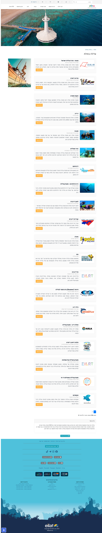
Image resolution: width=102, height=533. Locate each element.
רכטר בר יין (51, 487)
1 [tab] (52, 47)
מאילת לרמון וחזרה (46, 457)
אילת (94, 49)
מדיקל (51, 483)
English (40, 468)
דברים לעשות (51, 6)
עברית (62, 468)
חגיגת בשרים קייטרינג (51, 486)
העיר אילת (59, 6)
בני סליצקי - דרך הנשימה (79, 489)
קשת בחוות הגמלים (79, 490)
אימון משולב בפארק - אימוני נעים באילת (23, 486)
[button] (3, 530)
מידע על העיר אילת (59, 441)
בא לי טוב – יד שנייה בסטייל (79, 487)
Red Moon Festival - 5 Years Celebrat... (23, 485)
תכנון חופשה (19, 6)
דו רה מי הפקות (51, 485)
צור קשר (40, 441)
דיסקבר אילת (57, 457)
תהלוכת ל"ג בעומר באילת (23, 483)
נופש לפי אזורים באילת (79, 483)
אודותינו (52, 441)
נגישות (43, 463)
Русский (45, 468)
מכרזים (60, 463)
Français (51, 468)
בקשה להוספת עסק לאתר (51, 446)
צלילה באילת (87, 49)
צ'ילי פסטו (79, 493)
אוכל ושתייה (42, 6)
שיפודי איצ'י (79, 492)
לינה (27, 6)
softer (54, 530)
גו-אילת (79, 485)
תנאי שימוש (46, 441)
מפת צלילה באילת (64, 436)
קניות (34, 6)
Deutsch (57, 468)
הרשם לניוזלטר (51, 463)
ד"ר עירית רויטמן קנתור (51, 489)
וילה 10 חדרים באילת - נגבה (79, 486)
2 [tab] (50, 47)
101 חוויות (10, 6)
